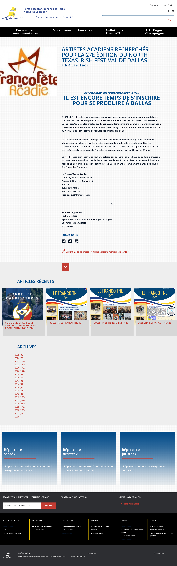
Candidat (94, 530)
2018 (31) (19, 377)
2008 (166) (20, 410)
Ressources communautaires (25, 31)
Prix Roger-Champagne (154, 31)
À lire (5, 530)
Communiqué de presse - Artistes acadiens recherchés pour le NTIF (97, 251)
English (171, 5)
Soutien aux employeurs (100, 526)
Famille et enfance (69, 530)
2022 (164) (20, 364)
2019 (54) (19, 374)
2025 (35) (19, 355)
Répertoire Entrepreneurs (42, 526)
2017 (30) (19, 381)
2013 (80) (19, 394)
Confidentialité (24, 553)
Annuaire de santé (128, 536)
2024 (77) (19, 358)
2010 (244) (20, 403)
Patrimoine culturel (158, 5)
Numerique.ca (81, 556)
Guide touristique (157, 530)
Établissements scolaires (71, 526)
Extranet (92, 553)
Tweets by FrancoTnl (129, 503)
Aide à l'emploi (97, 533)
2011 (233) (20, 400)
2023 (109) (20, 361)
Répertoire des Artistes (12, 533)
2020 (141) (20, 371)
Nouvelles (84, 30)
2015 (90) (19, 387)
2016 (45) (19, 384)
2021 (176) (20, 368)
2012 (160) (20, 397)
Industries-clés (38, 530)
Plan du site (159, 553)
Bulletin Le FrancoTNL (114, 31)
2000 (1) (18, 416)
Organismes (62, 30)
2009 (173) (20, 407)
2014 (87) (19, 390)
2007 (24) (19, 413)
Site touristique (156, 526)
